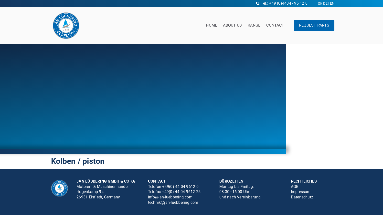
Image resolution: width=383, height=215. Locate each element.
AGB (295, 186)
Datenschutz (302, 197)
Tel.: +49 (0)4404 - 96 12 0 (284, 3)
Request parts (314, 25)
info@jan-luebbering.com (170, 197)
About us (232, 25)
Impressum (301, 191)
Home (211, 25)
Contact (275, 25)
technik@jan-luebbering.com (173, 202)
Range (254, 25)
